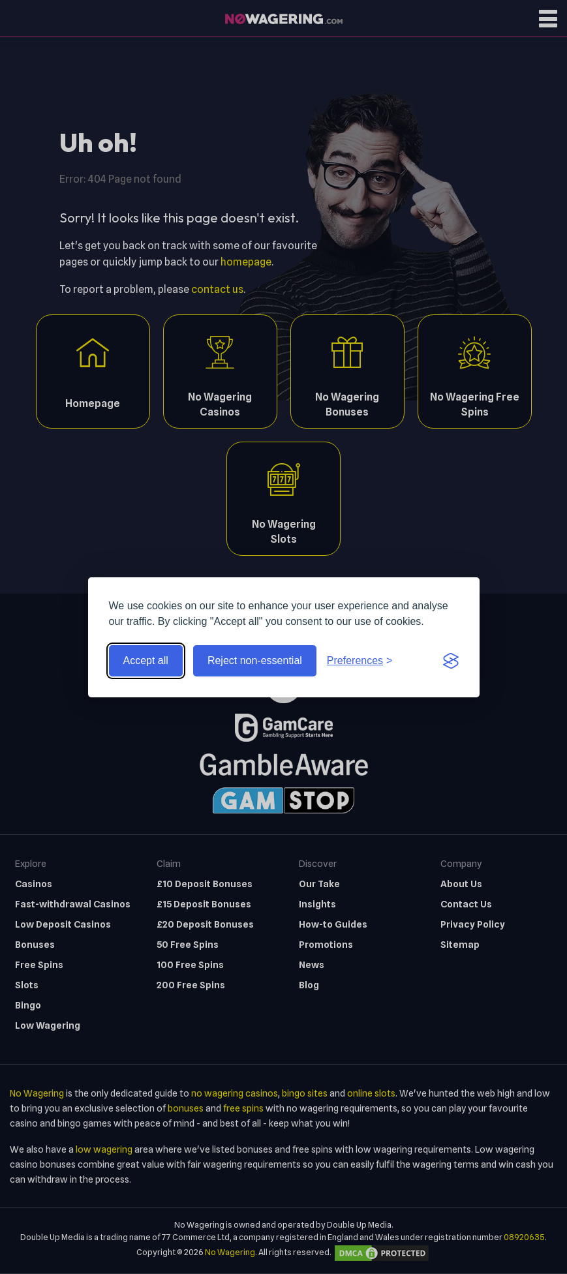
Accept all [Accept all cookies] (145, 660)
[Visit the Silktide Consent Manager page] (451, 661)
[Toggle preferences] (360, 661)
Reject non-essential (254, 660)
